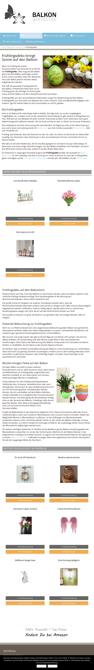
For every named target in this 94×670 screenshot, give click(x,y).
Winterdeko (82, 158)
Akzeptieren (42, 666)
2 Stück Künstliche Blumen (68, 509)
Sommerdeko (30, 158)
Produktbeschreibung (25, 219)
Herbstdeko (41, 158)
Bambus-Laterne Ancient (69, 457)
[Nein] (91, 662)
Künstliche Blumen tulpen (69, 181)
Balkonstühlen (79, 128)
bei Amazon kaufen (25, 224)
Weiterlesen (52, 666)
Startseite (5, 47)
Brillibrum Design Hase (25, 560)
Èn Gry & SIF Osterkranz (25, 457)
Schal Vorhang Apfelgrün (69, 560)
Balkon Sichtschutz (19, 437)
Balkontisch (42, 128)
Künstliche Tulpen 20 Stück (25, 509)
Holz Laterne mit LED (25, 232)
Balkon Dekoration (17, 47)
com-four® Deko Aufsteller (25, 181)
